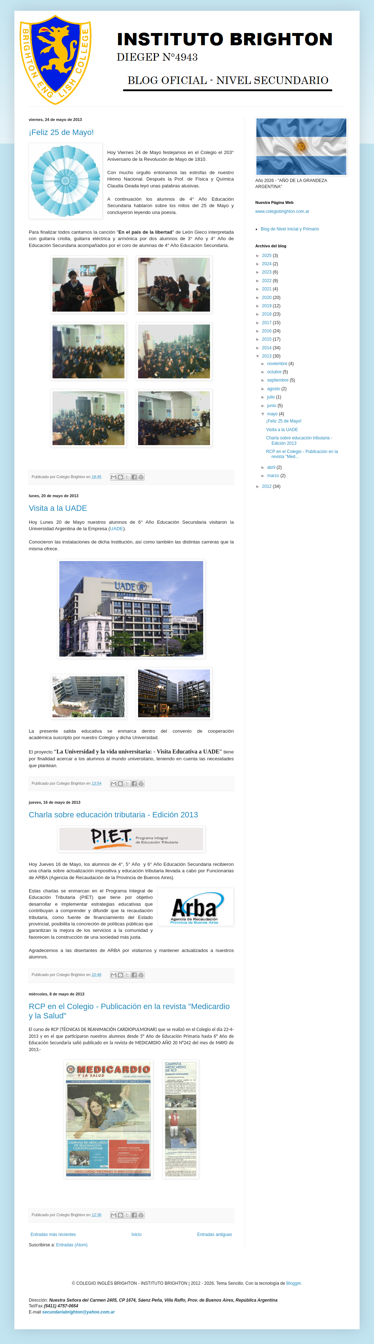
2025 (267, 255)
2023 (267, 272)
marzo (273, 475)
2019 (267, 305)
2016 (267, 330)
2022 (267, 280)
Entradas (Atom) (71, 1244)
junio (272, 405)
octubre (275, 371)
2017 (267, 322)
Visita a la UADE (58, 508)
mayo (273, 413)
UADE (116, 528)
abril (272, 467)
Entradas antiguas (214, 1234)
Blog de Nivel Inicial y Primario (290, 229)
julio (271, 397)
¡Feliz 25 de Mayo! (61, 132)
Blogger (293, 1283)
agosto (274, 388)
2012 (267, 486)
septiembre (278, 380)
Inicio (137, 1234)
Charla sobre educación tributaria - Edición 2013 (113, 814)
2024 (267, 263)
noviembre (277, 363)
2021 (267, 288)
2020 (267, 297)
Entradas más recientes (53, 1234)
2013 (267, 356)
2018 (267, 314)
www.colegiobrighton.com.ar (282, 211)
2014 (267, 347)
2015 (267, 339)
